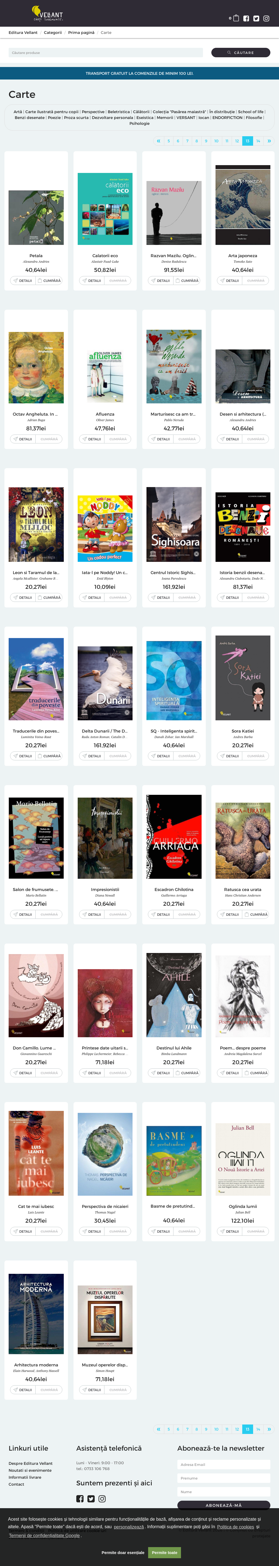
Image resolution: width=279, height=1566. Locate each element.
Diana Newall (105, 895)
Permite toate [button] (164, 1552)
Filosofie (254, 117)
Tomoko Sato (243, 261)
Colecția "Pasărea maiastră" (179, 111)
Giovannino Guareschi (36, 1054)
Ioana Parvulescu (174, 578)
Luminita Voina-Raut (36, 737)
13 (247, 140)
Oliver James (105, 420)
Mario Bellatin (36, 895)
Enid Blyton (105, 578)
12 (237, 140)
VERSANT (186, 117)
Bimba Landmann (174, 1054)
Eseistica (144, 117)
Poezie (54, 117)
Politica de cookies (235, 1527)
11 (227, 140)
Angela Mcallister (25, 578)
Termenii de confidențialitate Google (44, 1535)
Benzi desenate (30, 117)
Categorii (53, 32)
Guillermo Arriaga (174, 895)
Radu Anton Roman (96, 737)
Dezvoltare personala (112, 117)
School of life (250, 111)
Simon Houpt (105, 1371)
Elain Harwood (23, 1371)
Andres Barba (243, 737)
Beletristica (119, 111)
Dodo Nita (259, 578)
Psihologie (139, 123)
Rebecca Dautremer (127, 1054)
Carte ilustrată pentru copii (52, 111)
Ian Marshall (184, 737)
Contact (16, 1484)
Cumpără (52, 280)
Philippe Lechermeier (97, 1054)
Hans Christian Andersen (243, 895)
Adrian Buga (36, 420)
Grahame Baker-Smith (55, 578)
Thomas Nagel (105, 1212)
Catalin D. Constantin (126, 737)
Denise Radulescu (173, 261)
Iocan (204, 117)
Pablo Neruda (174, 420)
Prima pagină (81, 32)
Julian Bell (243, 1212)
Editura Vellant (23, 32)
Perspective (93, 111)
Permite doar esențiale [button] (123, 1552)
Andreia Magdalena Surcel (243, 1054)
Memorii (165, 117)
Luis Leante (36, 1212)
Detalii (25, 280)
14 (258, 140)
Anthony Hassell (47, 1371)
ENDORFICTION (227, 117)
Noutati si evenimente (30, 1470)
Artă (18, 111)
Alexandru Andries (36, 261)
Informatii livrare (25, 1477)
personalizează (129, 1527)
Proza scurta (76, 117)
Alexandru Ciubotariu (235, 578)
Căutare (240, 52)
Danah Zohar (164, 737)
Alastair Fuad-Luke (105, 261)
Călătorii (141, 111)
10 (216, 140)
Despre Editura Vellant (31, 1463)
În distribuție (222, 111)
